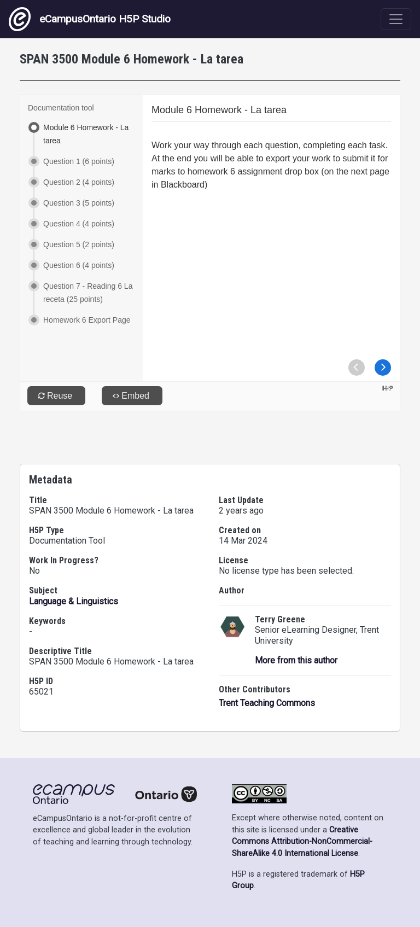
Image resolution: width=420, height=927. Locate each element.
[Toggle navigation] (396, 19)
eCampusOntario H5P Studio (90, 19)
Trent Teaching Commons (267, 703)
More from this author (296, 660)
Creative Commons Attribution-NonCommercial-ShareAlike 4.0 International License (302, 841)
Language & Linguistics (73, 601)
